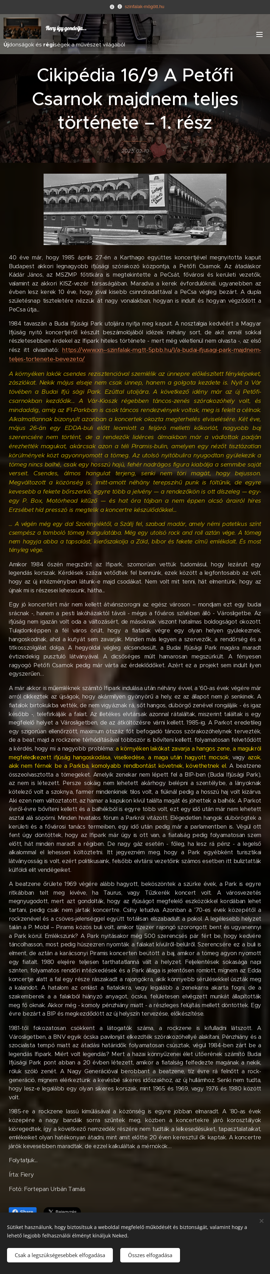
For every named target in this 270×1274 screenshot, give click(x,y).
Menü (259, 34)
